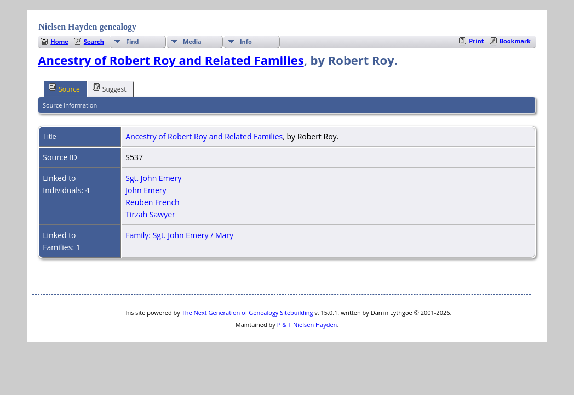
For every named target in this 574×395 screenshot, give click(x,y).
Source (64, 88)
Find (132, 41)
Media (192, 41)
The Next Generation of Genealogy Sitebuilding (247, 312)
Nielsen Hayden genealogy (87, 26)
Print (476, 41)
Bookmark (515, 41)
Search (94, 41)
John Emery (145, 190)
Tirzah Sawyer (150, 214)
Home (59, 41)
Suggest (110, 88)
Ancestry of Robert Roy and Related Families (170, 60)
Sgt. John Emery (153, 178)
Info (246, 41)
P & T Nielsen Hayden (307, 324)
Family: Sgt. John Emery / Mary (179, 235)
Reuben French (152, 202)
